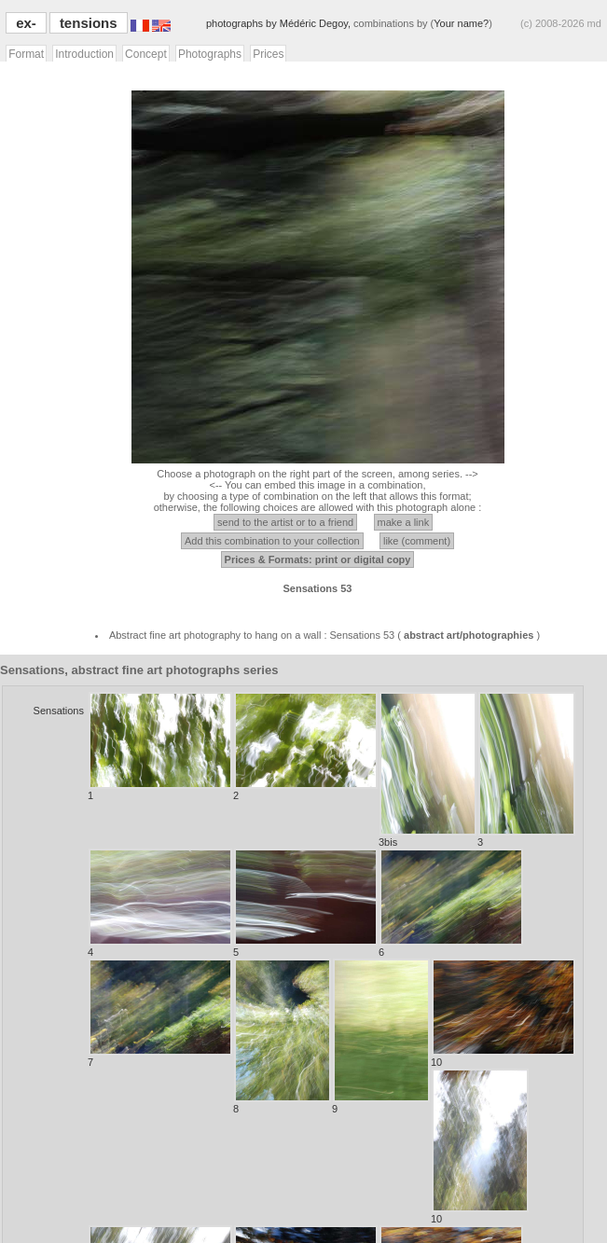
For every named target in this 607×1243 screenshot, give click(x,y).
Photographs (209, 54)
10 (503, 1013)
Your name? (461, 23)
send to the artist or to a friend (285, 522)
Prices (268, 54)
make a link (404, 522)
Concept (146, 54)
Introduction (84, 54)
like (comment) (416, 540)
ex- (26, 23)
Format (26, 54)
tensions (88, 23)
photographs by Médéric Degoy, (279, 23)
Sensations (59, 710)
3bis (427, 770)
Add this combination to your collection (272, 540)
